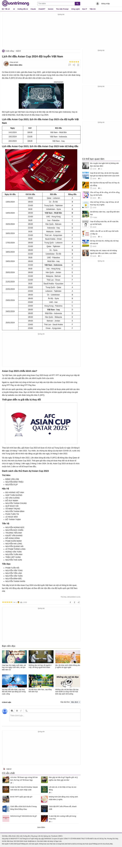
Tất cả (7, 9)
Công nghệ (75, 9)
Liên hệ (40, 836)
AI (14, 9)
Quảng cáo (47, 836)
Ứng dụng (34, 836)
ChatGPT (42, 9)
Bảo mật (19, 836)
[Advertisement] (61, 31)
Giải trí (18, 51)
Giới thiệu (5, 836)
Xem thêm (41, 827)
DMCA (60, 836)
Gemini (50, 9)
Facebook (54, 836)
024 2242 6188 (18, 841)
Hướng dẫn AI (23, 9)
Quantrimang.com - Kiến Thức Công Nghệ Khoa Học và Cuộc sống (15, 3)
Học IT (84, 9)
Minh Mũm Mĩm (16, 65)
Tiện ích (93, 9)
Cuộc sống (10, 51)
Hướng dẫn (26, 836)
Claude (33, 9)
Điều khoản (12, 836)
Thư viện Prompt (62, 9)
